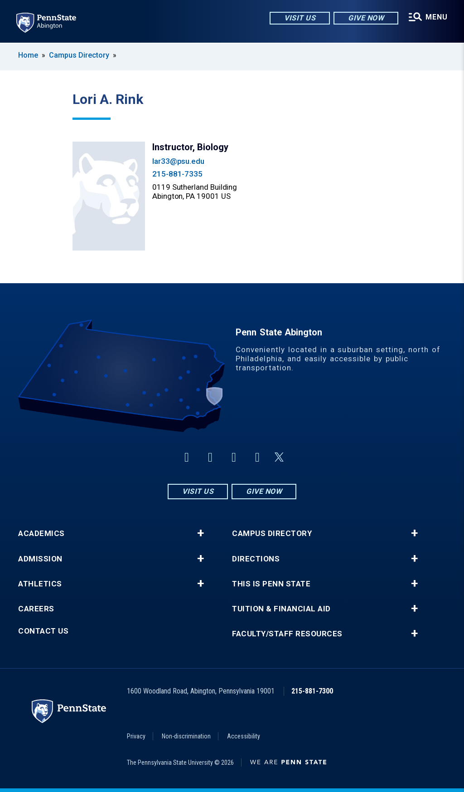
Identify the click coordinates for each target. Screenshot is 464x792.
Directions (256, 559)
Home (28, 55)
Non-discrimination (186, 736)
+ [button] (200, 533)
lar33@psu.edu (178, 161)
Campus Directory (79, 55)
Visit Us (299, 18)
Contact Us (43, 631)
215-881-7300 (312, 691)
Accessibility (243, 736)
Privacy (136, 736)
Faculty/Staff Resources (287, 634)
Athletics (40, 584)
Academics (41, 533)
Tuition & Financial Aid (281, 609)
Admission (40, 559)
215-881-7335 (177, 173)
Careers (36, 609)
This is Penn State (271, 584)
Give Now (366, 18)
